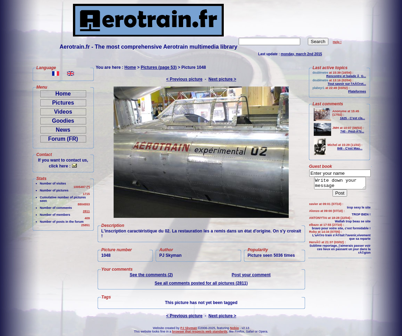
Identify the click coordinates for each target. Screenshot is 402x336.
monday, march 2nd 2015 (301, 54)
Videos (63, 112)
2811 (86, 211)
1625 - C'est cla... (352, 118)
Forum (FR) (63, 139)
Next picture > (222, 79)
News (63, 130)
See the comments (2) (151, 274)
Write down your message (340, 184)
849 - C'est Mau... (349, 148)
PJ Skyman (188, 328)
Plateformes (357, 91)
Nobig (234, 328)
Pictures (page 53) (159, 67)
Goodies (63, 121)
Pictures (63, 103)
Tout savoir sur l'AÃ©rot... (347, 83)
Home (63, 94)
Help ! (337, 42)
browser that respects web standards (199, 331)
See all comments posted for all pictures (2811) (201, 283)
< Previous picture (184, 79)
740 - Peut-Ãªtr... (352, 131)
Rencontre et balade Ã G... (346, 76)
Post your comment (251, 274)
